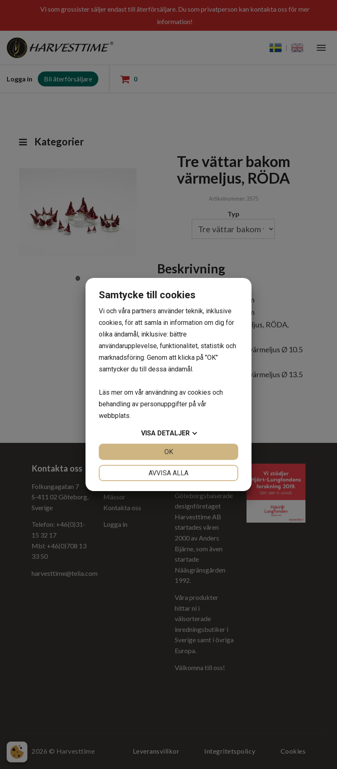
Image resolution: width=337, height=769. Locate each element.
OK (168, 452)
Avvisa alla (168, 473)
